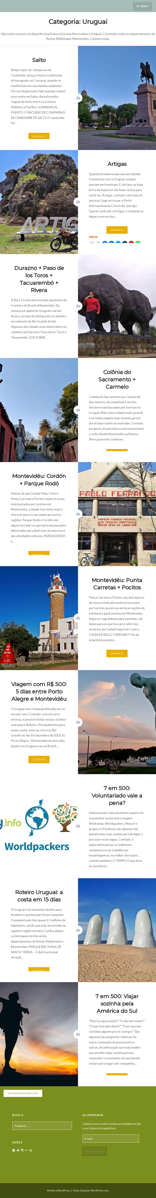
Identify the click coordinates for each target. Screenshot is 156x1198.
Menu (144, 6)
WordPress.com (100, 1190)
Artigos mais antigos (23, 1093)
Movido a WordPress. (59, 1190)
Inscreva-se (94, 1151)
